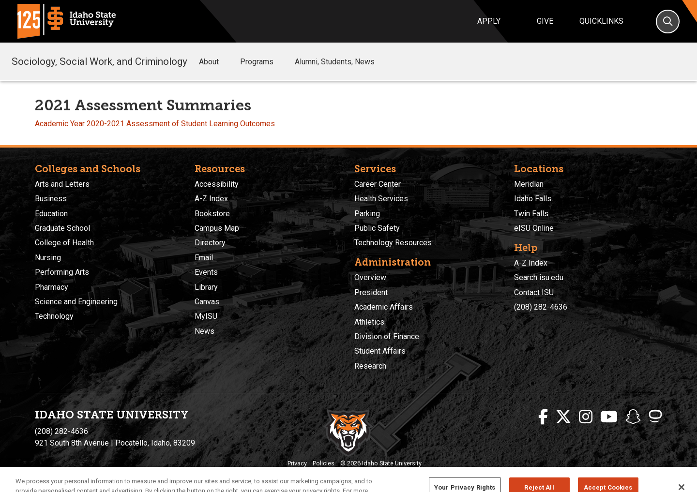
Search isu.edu (538, 277)
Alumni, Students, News (335, 61)
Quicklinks (601, 21)
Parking (367, 213)
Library (206, 287)
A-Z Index (211, 198)
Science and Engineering (76, 301)
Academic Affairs (383, 307)
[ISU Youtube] (609, 417)
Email (204, 257)
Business (51, 198)
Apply (488, 21)
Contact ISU (534, 292)
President (371, 292)
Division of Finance (386, 336)
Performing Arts (62, 272)
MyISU (206, 316)
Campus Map (217, 228)
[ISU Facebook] (543, 417)
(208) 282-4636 (540, 307)
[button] (226, 62)
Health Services (381, 198)
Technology (54, 316)
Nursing (48, 257)
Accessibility (217, 184)
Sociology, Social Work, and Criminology (99, 61)
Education (51, 213)
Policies (323, 463)
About (215, 62)
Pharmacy (51, 287)
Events (206, 272)
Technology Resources (393, 242)
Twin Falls (531, 213)
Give (545, 21)
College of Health (64, 242)
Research (370, 366)
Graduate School (62, 228)
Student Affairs (380, 351)
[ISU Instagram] (585, 417)
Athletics (369, 322)
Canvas (207, 301)
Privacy (297, 463)
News (204, 331)
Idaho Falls (532, 198)
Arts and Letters (62, 184)
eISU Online (534, 228)
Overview (370, 277)
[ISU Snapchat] (633, 417)
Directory (210, 242)
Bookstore (212, 213)
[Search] (668, 21)
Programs (263, 62)
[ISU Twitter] (563, 417)
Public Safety (377, 228)
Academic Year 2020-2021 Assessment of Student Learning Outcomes (155, 123)
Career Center (377, 184)
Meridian (529, 184)
